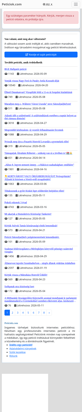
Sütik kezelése (17, 352)
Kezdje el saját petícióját (41, 54)
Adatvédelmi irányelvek (22, 348)
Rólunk (13, 356)
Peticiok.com (12, 4)
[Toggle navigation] (76, 4)
